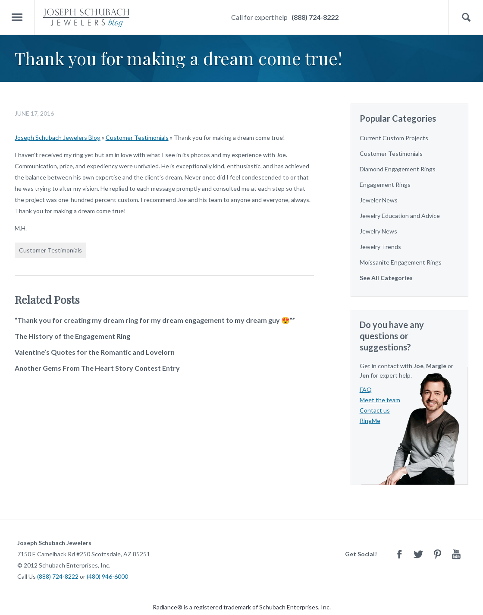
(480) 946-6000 (107, 576)
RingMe (370, 420)
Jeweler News (379, 200)
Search (466, 17)
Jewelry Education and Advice (400, 215)
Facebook (399, 554)
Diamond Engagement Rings (398, 169)
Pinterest (437, 554)
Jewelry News (378, 231)
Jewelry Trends (380, 246)
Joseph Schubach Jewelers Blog (57, 137)
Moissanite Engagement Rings (401, 262)
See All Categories (386, 277)
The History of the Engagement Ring (72, 336)
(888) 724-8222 (315, 17)
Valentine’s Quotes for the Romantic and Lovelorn (95, 352)
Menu (17, 17)
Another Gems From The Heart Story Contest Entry (97, 368)
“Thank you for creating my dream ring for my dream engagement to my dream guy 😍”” (155, 320)
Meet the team (380, 400)
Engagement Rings (385, 184)
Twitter (418, 554)
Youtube (456, 554)
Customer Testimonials (137, 137)
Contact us (375, 410)
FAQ (366, 389)
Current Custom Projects (394, 138)
